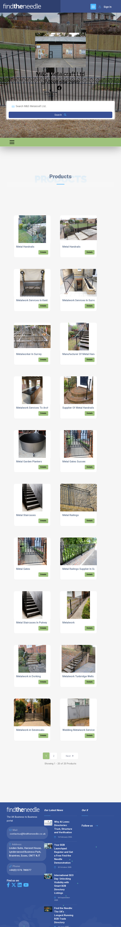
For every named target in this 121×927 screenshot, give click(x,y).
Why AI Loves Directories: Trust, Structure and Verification (63, 827)
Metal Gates (23, 568)
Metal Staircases (26, 515)
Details (43, 252)
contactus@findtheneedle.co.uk (28, 833)
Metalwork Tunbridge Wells (78, 676)
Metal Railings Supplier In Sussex (81, 568)
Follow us (90, 825)
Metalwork (68, 622)
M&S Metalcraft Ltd (60, 74)
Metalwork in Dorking (28, 676)
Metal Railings (70, 515)
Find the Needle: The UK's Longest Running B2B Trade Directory (63, 915)
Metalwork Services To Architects (35, 407)
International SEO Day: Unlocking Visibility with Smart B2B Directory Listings (64, 884)
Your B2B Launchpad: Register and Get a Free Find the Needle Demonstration (63, 853)
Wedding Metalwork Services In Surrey (84, 729)
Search (60, 114)
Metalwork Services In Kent (32, 300)
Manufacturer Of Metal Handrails (81, 354)
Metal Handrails (25, 246)
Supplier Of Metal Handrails (78, 407)
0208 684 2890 (60, 82)
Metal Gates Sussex (73, 461)
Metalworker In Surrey (29, 354)
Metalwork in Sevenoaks (30, 729)
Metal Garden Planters (29, 461)
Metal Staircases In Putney (31, 622)
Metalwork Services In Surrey (79, 300)
